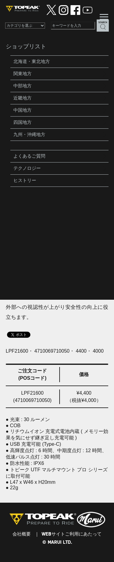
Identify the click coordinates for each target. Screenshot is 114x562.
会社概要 (21, 534)
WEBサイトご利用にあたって (72, 534)
